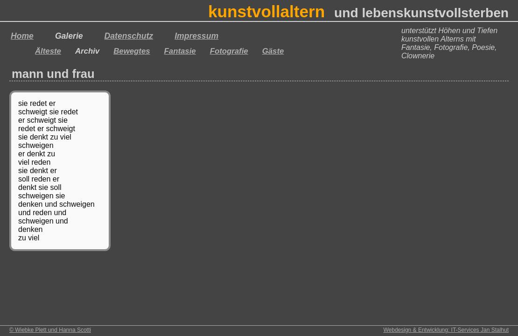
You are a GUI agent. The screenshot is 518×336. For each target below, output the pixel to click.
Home (22, 36)
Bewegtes (131, 51)
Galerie (69, 36)
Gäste (273, 51)
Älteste (48, 51)
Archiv (87, 51)
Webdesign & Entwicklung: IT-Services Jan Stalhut (446, 330)
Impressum (196, 36)
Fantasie (180, 51)
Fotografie (229, 51)
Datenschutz (129, 36)
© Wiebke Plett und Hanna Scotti (50, 330)
